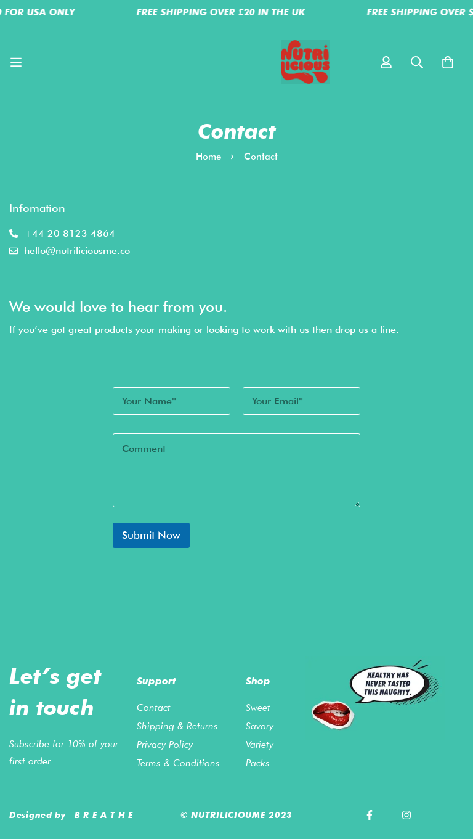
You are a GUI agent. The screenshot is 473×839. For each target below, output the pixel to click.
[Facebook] (369, 815)
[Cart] (447, 62)
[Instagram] (406, 815)
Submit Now (151, 535)
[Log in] (386, 62)
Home (208, 156)
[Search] (417, 62)
